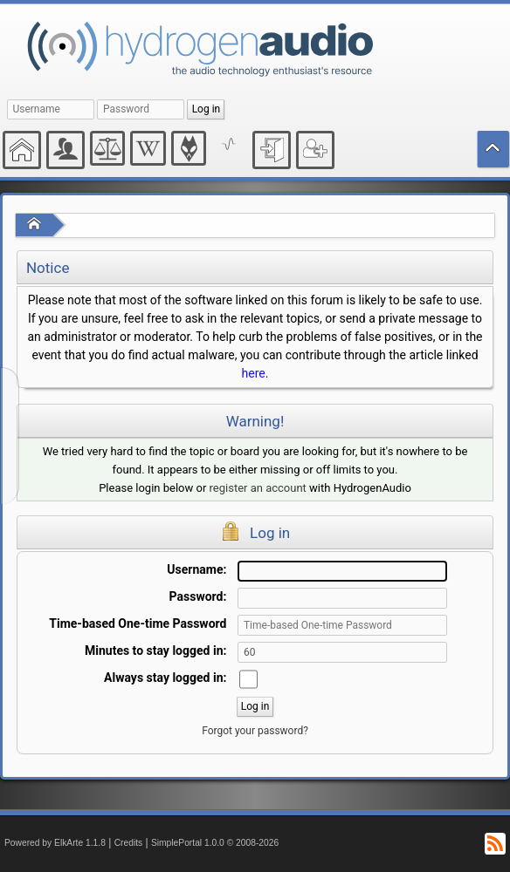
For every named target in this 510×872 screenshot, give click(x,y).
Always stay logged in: (165, 678)
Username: (196, 569)
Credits (128, 843)
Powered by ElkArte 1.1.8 (55, 843)
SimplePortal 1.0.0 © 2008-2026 (215, 843)
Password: (198, 596)
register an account (258, 487)
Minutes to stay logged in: (155, 650)
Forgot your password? (255, 731)
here (253, 373)
